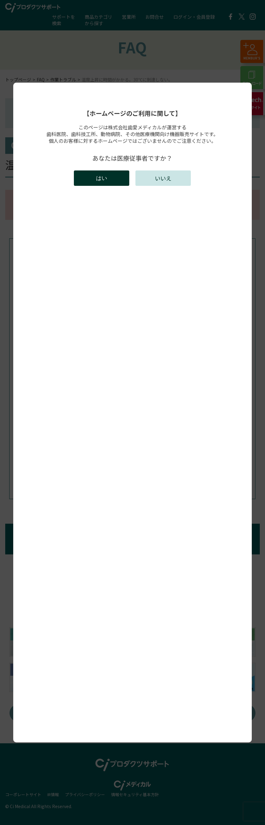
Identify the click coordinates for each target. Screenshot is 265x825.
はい (101, 178)
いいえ (163, 178)
